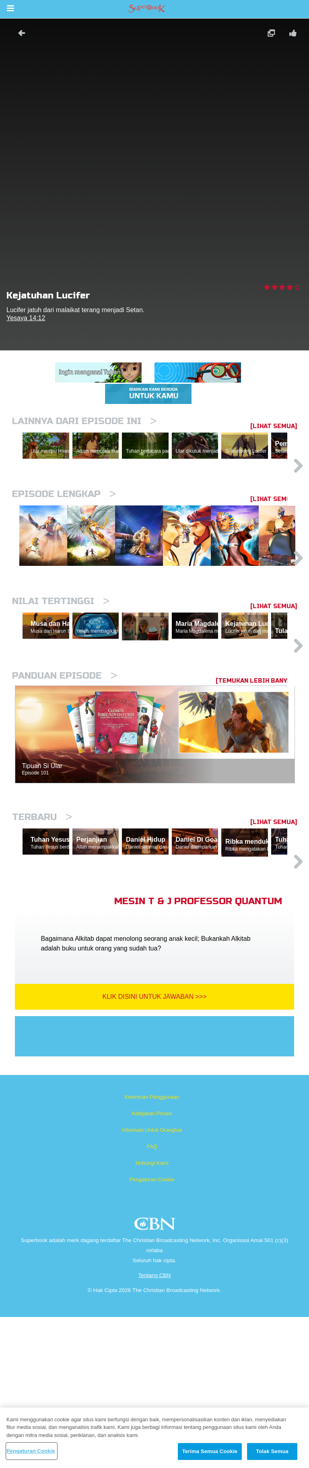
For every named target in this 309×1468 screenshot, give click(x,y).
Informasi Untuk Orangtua (152, 1281)
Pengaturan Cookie (152, 1330)
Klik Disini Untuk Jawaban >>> (155, 1147)
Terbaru (42, 930)
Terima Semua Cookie (209, 1451)
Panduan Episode (64, 789)
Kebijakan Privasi (152, 1264)
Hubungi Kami (152, 1314)
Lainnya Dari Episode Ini (84, 421)
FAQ (151, 1297)
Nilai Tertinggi (60, 677)
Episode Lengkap (64, 529)
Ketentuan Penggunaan (151, 1248)
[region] (154, 1438)
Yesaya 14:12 (25, 318)
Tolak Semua (272, 1451)
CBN (156, 1377)
